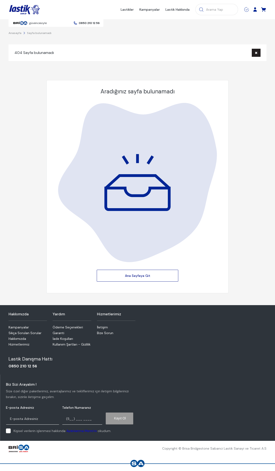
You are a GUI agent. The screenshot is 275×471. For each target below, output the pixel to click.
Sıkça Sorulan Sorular (25, 333)
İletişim (102, 327)
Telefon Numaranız (76, 408)
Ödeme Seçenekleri (68, 327)
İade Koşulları (63, 338)
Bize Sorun (105, 333)
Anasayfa (15, 33)
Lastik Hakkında (177, 9)
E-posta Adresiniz (20, 408)
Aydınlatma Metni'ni (81, 431)
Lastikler (127, 9)
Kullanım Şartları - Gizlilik (72, 344)
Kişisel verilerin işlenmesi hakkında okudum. (62, 431)
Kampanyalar (149, 9)
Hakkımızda (17, 338)
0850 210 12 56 (89, 23)
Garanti (58, 333)
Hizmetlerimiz (19, 344)
